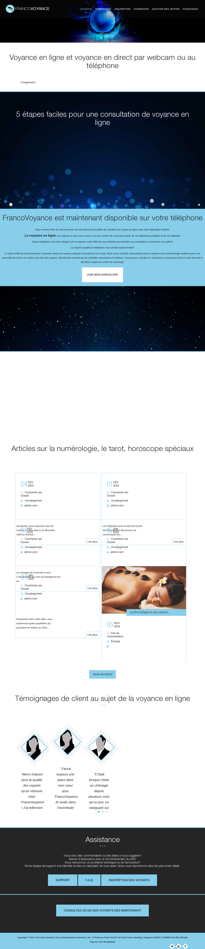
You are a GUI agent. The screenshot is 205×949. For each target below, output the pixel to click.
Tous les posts (102, 673)
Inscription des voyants (129, 879)
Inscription (122, 8)
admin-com (30, 504)
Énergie (115, 640)
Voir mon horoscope (102, 274)
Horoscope (103, 8)
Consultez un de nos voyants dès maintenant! (102, 909)
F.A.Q (89, 879)
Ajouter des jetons (166, 8)
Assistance (190, 8)
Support (63, 879)
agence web (97, 940)
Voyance (86, 8)
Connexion (141, 8)
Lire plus (93, 513)
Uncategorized (33, 499)
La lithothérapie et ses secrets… (155, 611)
